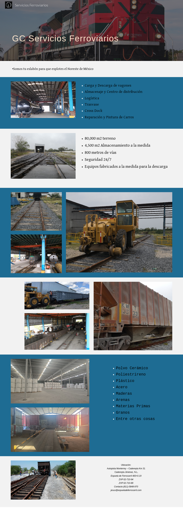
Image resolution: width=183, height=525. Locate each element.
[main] (91, 30)
